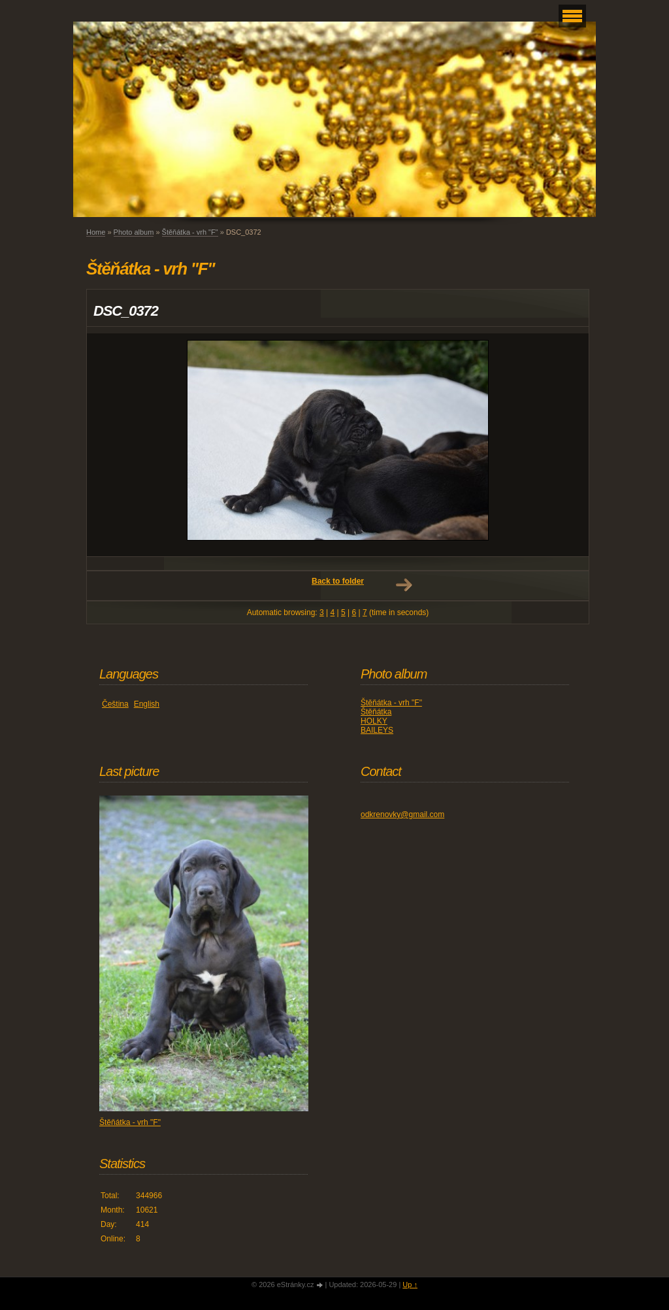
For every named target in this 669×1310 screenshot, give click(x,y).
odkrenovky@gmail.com (402, 814)
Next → (404, 585)
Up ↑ (409, 1284)
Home (95, 232)
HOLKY (374, 721)
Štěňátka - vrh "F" (190, 232)
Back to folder (338, 581)
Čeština (115, 704)
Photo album (134, 232)
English (146, 704)
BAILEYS (377, 730)
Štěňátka (376, 711)
